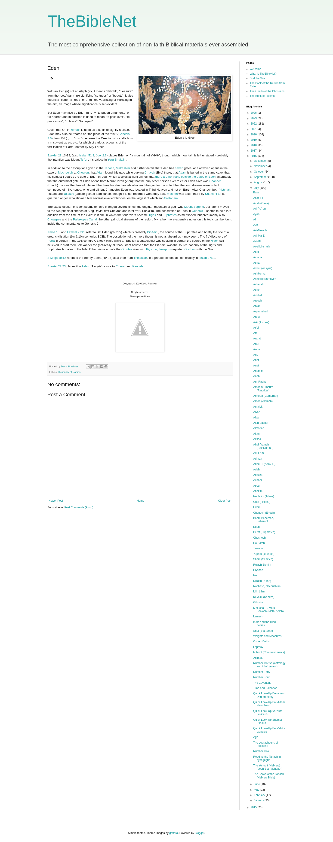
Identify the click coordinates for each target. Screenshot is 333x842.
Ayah (256, 214)
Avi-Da (257, 241)
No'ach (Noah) (262, 581)
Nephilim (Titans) (263, 496)
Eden (256, 526)
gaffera (173, 833)
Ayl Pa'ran (259, 208)
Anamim (258, 370)
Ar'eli (256, 327)
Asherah (258, 284)
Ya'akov (68, 193)
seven (179, 168)
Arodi (256, 316)
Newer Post (56, 500)
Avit (255, 225)
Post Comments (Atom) (78, 507)
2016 (254, 156)
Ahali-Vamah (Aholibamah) (263, 446)
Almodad (258, 428)
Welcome (255, 69)
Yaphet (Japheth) (263, 553)
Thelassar (140, 257)
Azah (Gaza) (261, 203)
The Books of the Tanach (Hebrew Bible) (268, 775)
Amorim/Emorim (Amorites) (263, 388)
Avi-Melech (260, 230)
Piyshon (151, 249)
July (257, 187)
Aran (256, 343)
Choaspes (54, 219)
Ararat (257, 338)
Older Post (224, 500)
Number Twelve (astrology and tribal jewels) (269, 665)
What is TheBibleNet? (263, 73)
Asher (256, 289)
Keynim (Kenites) (263, 597)
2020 (254, 134)
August (258, 182)
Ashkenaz (259, 273)
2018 (254, 145)
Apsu (256, 485)
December (261, 160)
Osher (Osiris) (262, 641)
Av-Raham (170, 198)
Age (255, 737)
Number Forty (261, 672)
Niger (214, 240)
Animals (258, 657)
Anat (256, 365)
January (259, 800)
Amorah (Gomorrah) (265, 395)
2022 (254, 123)
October (259, 171)
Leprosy (258, 647)
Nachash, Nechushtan (267, 586)
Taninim (258, 548)
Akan (256, 433)
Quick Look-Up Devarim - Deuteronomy (268, 695)
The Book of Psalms (262, 96)
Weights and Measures (267, 636)
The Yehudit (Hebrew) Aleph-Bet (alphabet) (267, 767)
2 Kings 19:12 (56, 257)
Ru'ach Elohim (262, 564)
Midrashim (123, 168)
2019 (254, 139)
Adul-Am (258, 453)
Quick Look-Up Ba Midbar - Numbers (269, 704)
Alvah (256, 417)
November (261, 166)
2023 (254, 118)
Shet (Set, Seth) (263, 630)
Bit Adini (152, 232)
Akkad (257, 439)
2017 (254, 150)
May (257, 789)
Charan (121, 266)
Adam (100, 172)
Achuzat (258, 474)
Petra (51, 240)
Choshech (259, 537)
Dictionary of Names (69, 372)
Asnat (256, 262)
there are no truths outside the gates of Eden (185, 176)
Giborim (258, 602)
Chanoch (215, 181)
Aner (256, 360)
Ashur (85, 266)
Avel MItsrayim (262, 246)
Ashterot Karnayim (264, 279)
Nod (255, 575)
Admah (257, 458)
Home (140, 500)
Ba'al (256, 192)
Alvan (256, 412)
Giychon (189, 249)
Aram (256, 349)
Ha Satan (259, 543)
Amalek (257, 406)
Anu (255, 354)
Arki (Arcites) (261, 322)
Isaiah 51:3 (86, 155)
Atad (256, 251)
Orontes (126, 249)
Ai (254, 219)
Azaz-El (258, 198)
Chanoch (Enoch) (264, 512)
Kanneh (137, 266)
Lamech (258, 616)
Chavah (150, 172)
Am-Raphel (260, 381)
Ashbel (257, 295)
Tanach (109, 168)
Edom (256, 507)
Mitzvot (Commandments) (269, 652)
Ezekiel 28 (54, 155)
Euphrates (169, 215)
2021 (254, 129)
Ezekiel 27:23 (76, 232)
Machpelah (65, 172)
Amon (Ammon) (263, 401)
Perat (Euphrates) (264, 532)
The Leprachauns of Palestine (265, 744)
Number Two (261, 751)
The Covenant (262, 682)
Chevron (83, 172)
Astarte (257, 257)
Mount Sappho (194, 206)
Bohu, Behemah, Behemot (263, 519)
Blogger (199, 833)
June (257, 784)
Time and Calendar (265, 688)
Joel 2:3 (101, 155)
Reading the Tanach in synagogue (267, 758)
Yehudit (75, 129)
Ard (255, 333)
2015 (254, 807)
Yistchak (224, 189)
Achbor (257, 480)
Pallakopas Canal (85, 219)
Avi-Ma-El (259, 235)
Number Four (261, 677)
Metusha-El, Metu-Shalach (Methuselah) (268, 609)
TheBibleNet (91, 21)
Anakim (257, 491)
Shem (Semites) (263, 559)
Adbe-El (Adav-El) (264, 464)
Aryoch (257, 300)
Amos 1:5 (53, 232)
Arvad (256, 306)
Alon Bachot (260, 422)
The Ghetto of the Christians (267, 91)
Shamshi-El (213, 193)
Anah (256, 376)
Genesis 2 (198, 211)
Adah (256, 469)
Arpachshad (260, 311)
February (260, 795)
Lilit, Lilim (259, 591)
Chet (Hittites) (261, 501)
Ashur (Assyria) (262, 268)
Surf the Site (257, 78)
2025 (254, 112)
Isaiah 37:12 (207, 257)
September (261, 177)
